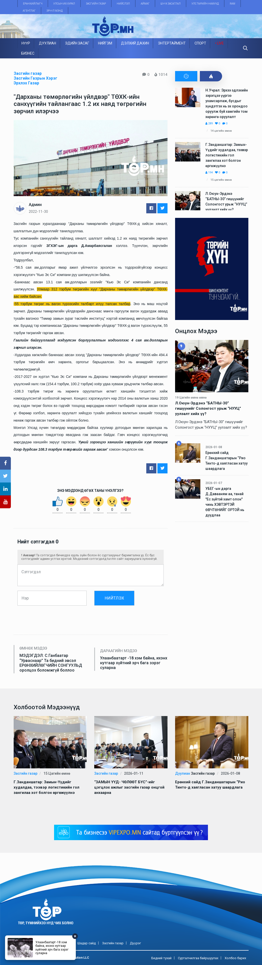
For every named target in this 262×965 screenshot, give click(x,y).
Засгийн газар (96, 3)
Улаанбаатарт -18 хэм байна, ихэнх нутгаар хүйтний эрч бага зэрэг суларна (133, 663)
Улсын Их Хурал (64, 3)
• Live (219, 43)
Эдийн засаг (77, 43)
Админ (35, 204)
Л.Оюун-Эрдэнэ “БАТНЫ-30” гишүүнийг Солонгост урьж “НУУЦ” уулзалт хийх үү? (226, 202)
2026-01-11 (133, 773)
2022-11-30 (38, 211)
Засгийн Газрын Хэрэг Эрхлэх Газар (35, 80)
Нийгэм (105, 43)
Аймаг (145, 3)
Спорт (200, 43)
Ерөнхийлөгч (32, 3)
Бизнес (27, 53)
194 (209, 172)
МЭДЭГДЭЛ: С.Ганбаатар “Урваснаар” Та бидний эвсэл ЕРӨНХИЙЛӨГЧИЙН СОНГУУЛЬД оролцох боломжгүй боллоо (50, 663)
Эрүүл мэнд (54, 10)
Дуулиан (47, 43)
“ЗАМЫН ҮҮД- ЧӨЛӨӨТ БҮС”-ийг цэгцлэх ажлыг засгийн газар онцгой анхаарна (129, 787)
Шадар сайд (86, 943)
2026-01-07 (213, 483)
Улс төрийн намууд (205, 3)
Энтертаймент (172, 43)
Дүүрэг (135, 943)
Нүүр (25, 43)
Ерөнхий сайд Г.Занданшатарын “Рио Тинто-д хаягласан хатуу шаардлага (226, 461)
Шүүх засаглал (170, 3)
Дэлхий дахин (135, 43)
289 (209, 123)
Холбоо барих (235, 958)
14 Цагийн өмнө (221, 130)
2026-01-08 (213, 447)
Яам (232, 3)
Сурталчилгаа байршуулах (198, 958)
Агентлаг (29, 10)
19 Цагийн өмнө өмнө (191, 397)
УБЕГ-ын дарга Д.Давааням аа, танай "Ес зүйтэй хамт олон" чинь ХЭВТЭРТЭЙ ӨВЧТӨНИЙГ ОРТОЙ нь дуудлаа (224, 502)
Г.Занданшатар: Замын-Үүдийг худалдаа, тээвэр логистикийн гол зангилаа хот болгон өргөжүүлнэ (226, 155)
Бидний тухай (161, 958)
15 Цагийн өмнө (221, 179)
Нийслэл (123, 3)
